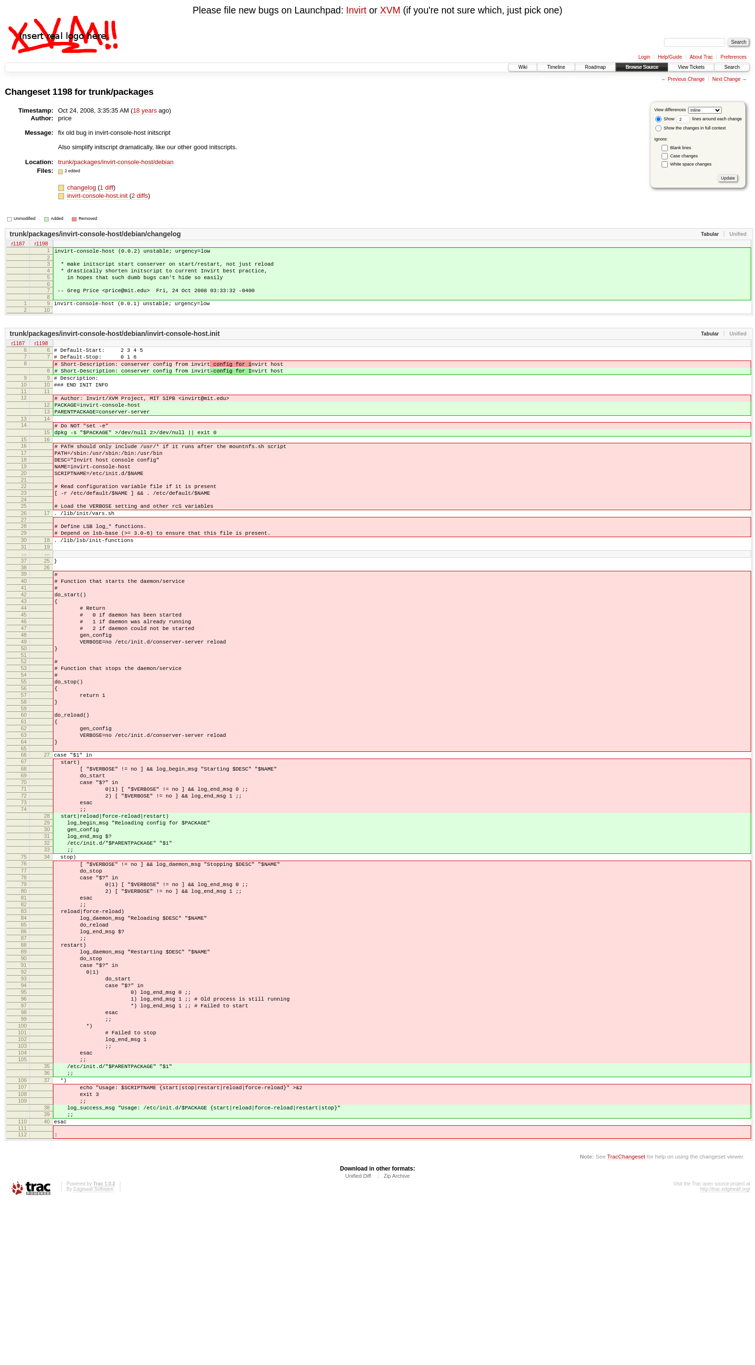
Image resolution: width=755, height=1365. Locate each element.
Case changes (684, 156)
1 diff (106, 187)
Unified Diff (358, 1339)
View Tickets (691, 67)
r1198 (41, 244)
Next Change (726, 79)
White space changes (691, 164)
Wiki (522, 67)
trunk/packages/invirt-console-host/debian (116, 162)
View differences (670, 109)
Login (644, 57)
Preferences (734, 57)
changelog (82, 187)
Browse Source (641, 67)
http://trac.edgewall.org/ (725, 1352)
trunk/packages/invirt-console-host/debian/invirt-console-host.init (115, 344)
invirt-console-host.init (98, 195)
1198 (62, 92)
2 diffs (139, 195)
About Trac (701, 57)
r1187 (18, 244)
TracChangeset (626, 1319)
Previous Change (686, 79)
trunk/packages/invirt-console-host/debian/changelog (95, 234)
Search (732, 67)
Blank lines (680, 147)
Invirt (356, 10)
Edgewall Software (93, 1352)
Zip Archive (397, 1339)
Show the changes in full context (690, 128)
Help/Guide (670, 57)
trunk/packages (121, 92)
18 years (145, 110)
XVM (390, 10)
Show (665, 118)
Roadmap (595, 67)
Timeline (556, 67)
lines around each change (709, 118)
